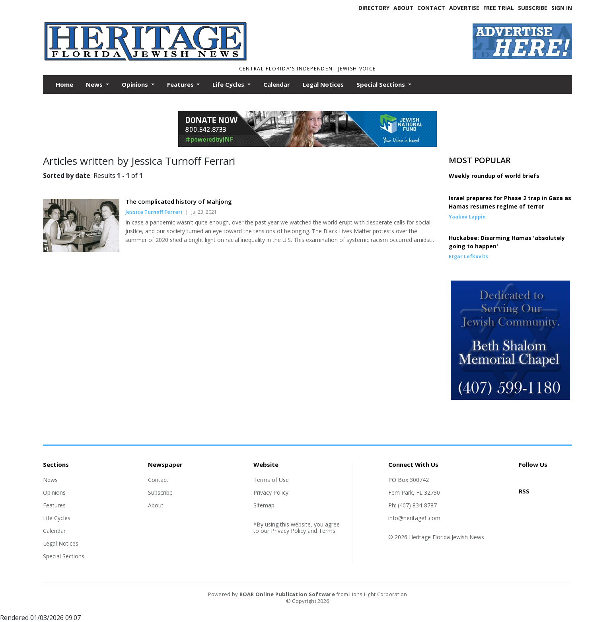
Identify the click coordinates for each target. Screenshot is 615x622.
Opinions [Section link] (54, 492)
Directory (373, 8)
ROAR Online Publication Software (287, 594)
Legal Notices (323, 84)
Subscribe (532, 8)
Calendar (276, 84)
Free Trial (498, 8)
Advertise (464, 8)
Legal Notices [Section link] (60, 543)
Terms (327, 530)
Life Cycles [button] (229, 84)
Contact (431, 8)
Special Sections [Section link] (63, 556)
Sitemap (263, 505)
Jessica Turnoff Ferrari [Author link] (153, 212)
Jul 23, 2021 (204, 212)
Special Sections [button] (381, 84)
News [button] (95, 84)
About (403, 8)
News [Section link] (50, 480)
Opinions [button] (136, 84)
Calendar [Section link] (54, 530)
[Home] (240, 59)
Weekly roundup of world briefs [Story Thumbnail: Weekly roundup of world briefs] (494, 175)
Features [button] (181, 84)
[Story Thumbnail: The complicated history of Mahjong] (81, 249)
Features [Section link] (54, 505)
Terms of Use (271, 480)
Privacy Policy (270, 492)
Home (64, 84)
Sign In (561, 8)
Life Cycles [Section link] (56, 518)
